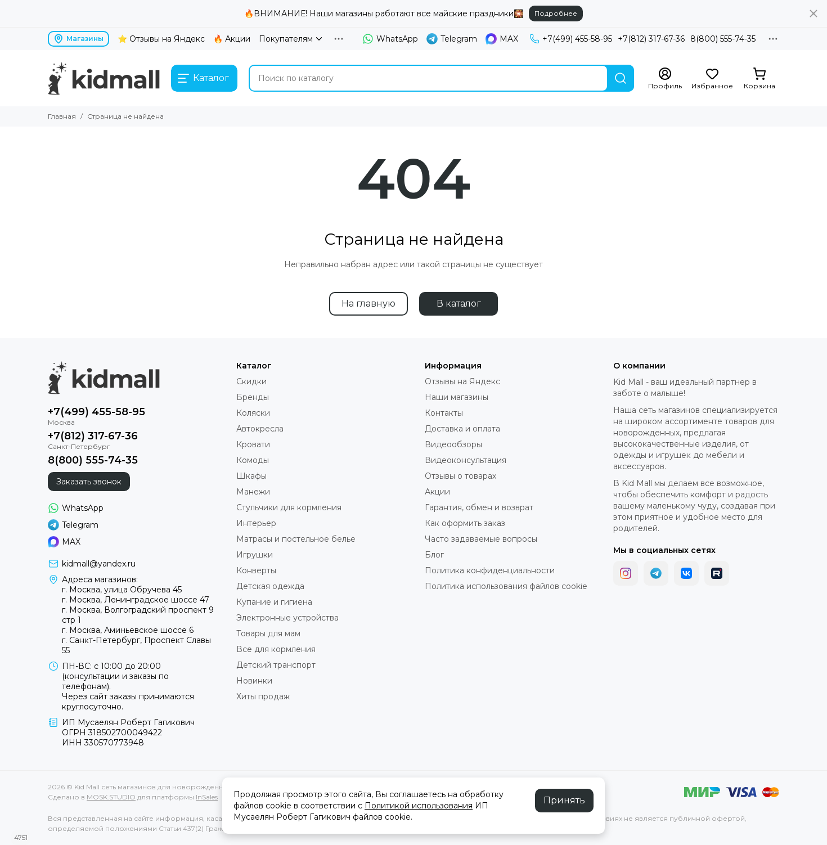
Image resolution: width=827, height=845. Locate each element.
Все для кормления (276, 649)
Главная (62, 116)
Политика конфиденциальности (490, 570)
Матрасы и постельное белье (296, 539)
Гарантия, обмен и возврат (479, 507)
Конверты (256, 570)
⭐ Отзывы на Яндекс (161, 39)
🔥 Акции (231, 39)
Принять (564, 800)
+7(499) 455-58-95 (570, 39)
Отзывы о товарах (460, 476)
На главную (368, 303)
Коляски (253, 413)
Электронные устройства (287, 618)
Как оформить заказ (465, 523)
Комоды (252, 460)
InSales (207, 797)
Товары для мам (268, 633)
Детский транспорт (276, 665)
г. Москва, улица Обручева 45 (122, 590)
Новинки (254, 681)
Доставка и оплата (462, 429)
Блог (434, 555)
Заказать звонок (89, 482)
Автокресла (260, 429)
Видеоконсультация (465, 460)
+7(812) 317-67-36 (651, 39)
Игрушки (254, 555)
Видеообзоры (453, 444)
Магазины (78, 39)
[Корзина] (759, 79)
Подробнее (555, 13)
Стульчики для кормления (288, 507)
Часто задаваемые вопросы (481, 539)
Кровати (253, 444)
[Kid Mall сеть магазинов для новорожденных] (104, 78)
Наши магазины (456, 397)
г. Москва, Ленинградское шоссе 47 (135, 600)
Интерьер (256, 523)
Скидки (251, 381)
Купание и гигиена (274, 602)
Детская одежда (270, 586)
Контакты (444, 413)
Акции (437, 492)
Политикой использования (419, 806)
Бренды (252, 397)
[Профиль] (665, 79)
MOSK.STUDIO (111, 797)
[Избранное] (712, 79)
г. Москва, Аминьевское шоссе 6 (128, 630)
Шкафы (251, 476)
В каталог (459, 303)
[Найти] (620, 78)
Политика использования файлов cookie (506, 586)
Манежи (253, 492)
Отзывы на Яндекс (462, 381)
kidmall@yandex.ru (99, 564)
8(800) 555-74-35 (723, 39)
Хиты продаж (263, 696)
